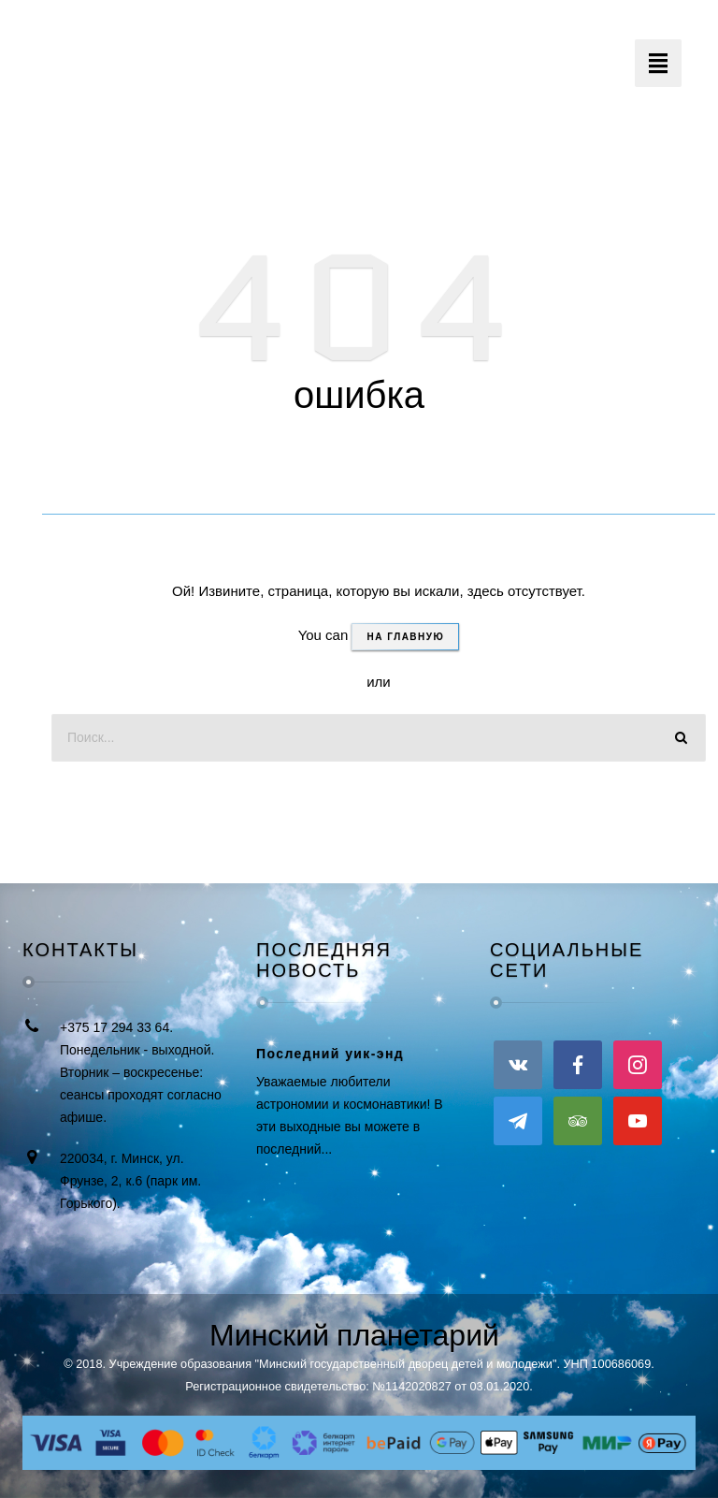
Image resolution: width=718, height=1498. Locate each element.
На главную (405, 637)
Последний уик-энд (330, 1053)
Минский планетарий (354, 1335)
